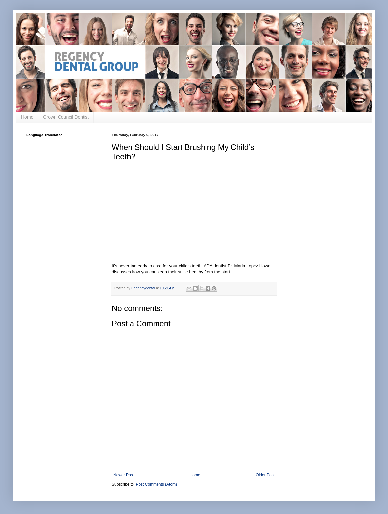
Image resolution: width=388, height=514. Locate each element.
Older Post (265, 475)
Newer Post (123, 475)
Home (27, 117)
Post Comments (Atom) (156, 484)
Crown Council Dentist (66, 117)
